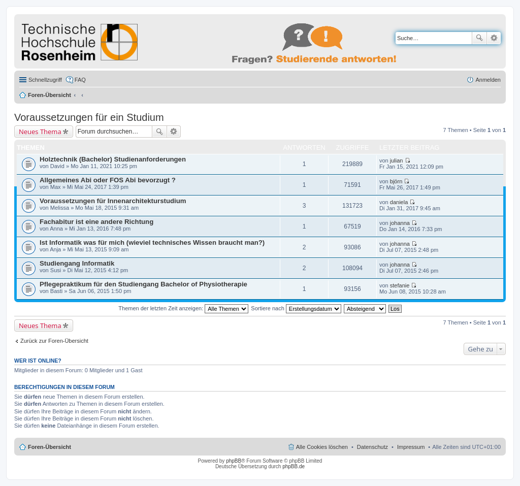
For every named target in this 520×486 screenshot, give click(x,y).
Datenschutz (372, 447)
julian (396, 160)
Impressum (411, 447)
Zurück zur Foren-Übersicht (54, 341)
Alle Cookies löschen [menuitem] (322, 447)
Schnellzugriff (45, 80)
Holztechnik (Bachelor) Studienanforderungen (113, 159)
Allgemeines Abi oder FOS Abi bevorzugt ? (108, 180)
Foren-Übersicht (49, 95)
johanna (400, 223)
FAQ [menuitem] (80, 80)
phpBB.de (293, 466)
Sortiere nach (296, 308)
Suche (479, 38)
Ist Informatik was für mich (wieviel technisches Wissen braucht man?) (152, 242)
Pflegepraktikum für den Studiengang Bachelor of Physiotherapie (143, 284)
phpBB (233, 461)
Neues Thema (40, 131)
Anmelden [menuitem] (488, 80)
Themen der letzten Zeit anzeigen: (183, 308)
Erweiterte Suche (494, 38)
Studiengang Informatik (77, 263)
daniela (399, 202)
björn (396, 181)
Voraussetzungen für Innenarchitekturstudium (113, 201)
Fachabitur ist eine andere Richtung (96, 221)
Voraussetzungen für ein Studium (89, 117)
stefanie (400, 285)
